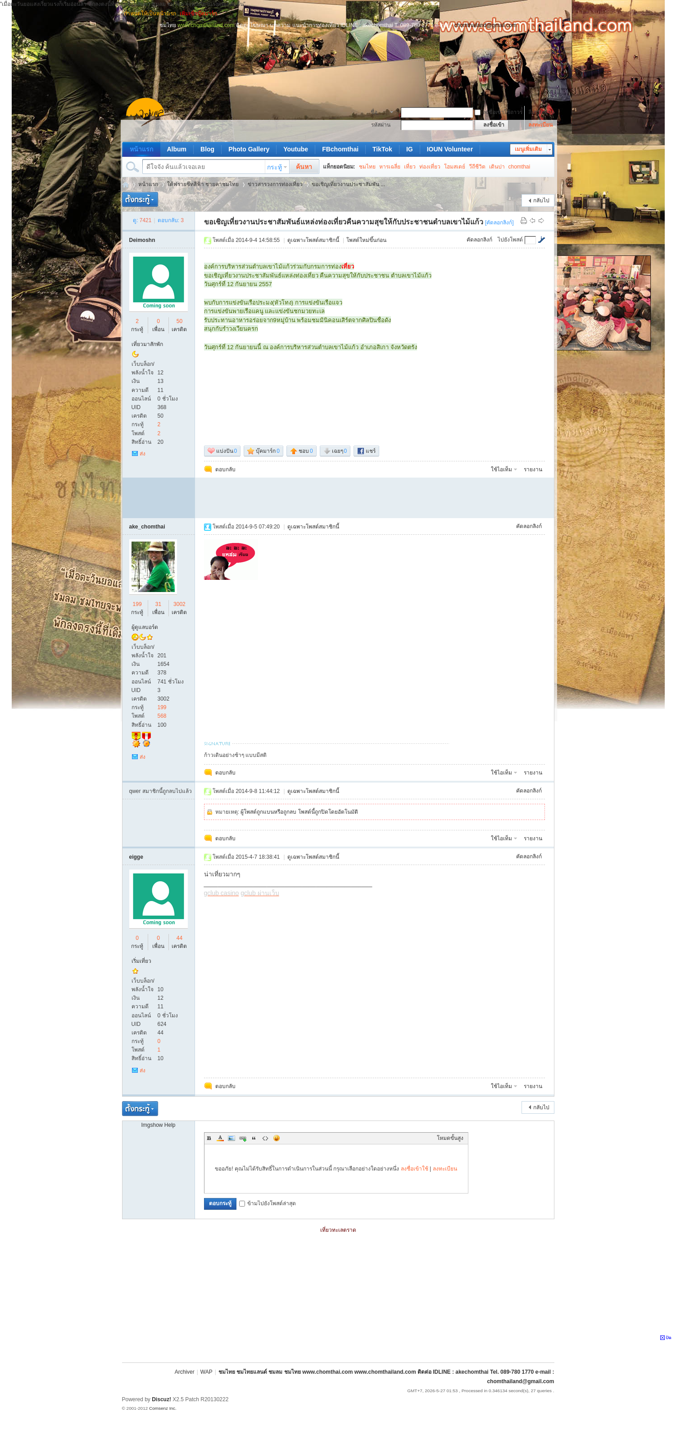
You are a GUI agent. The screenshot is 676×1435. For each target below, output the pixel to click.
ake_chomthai (147, 527)
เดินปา (497, 167)
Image (231, 1138)
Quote (254, 1138)
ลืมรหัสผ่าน (541, 112)
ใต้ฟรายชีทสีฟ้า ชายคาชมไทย (203, 184)
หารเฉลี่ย (389, 167)
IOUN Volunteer (450, 149)
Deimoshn (142, 240)
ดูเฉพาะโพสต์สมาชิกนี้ (313, 240)
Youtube (295, 149)
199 (137, 604)
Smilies (276, 1138)
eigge (136, 857)
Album (177, 149)
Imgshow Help (158, 1125)
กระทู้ (274, 167)
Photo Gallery (248, 149)
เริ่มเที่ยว (141, 961)
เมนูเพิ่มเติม (528, 149)
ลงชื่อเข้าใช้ (414, 1169)
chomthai (519, 167)
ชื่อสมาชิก (379, 113)
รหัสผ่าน (380, 125)
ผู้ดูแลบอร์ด (145, 627)
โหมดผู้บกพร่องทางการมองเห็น (550, 13)
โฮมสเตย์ (454, 167)
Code (265, 1138)
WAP (206, 1372)
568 (162, 716)
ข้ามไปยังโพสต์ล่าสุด (267, 1203)
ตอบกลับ (225, 469)
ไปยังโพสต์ (510, 240)
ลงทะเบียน (540, 125)
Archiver (185, 1372)
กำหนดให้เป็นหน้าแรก (150, 13)
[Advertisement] (338, 49)
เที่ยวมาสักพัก (147, 344)
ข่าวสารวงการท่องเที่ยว (275, 184)
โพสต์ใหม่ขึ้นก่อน (366, 240)
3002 (179, 604)
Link (242, 1138)
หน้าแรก (141, 149)
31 (158, 604)
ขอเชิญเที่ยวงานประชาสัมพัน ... (348, 184)
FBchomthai (340, 149)
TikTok (382, 149)
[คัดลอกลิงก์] (499, 222)
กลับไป (541, 200)
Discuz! (161, 1399)
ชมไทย (367, 167)
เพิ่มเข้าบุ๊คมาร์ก (198, 13)
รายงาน (533, 469)
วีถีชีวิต (477, 167)
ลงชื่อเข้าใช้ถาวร (498, 112)
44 (179, 938)
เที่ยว (410, 167)
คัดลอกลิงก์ (479, 240)
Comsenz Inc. (163, 1408)
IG (409, 149)
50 (179, 321)
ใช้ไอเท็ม (501, 469)
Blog (207, 149)
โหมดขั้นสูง (450, 1138)
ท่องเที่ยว (429, 167)
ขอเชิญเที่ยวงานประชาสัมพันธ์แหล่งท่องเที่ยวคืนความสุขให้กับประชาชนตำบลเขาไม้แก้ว (343, 222)
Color (220, 1138)
